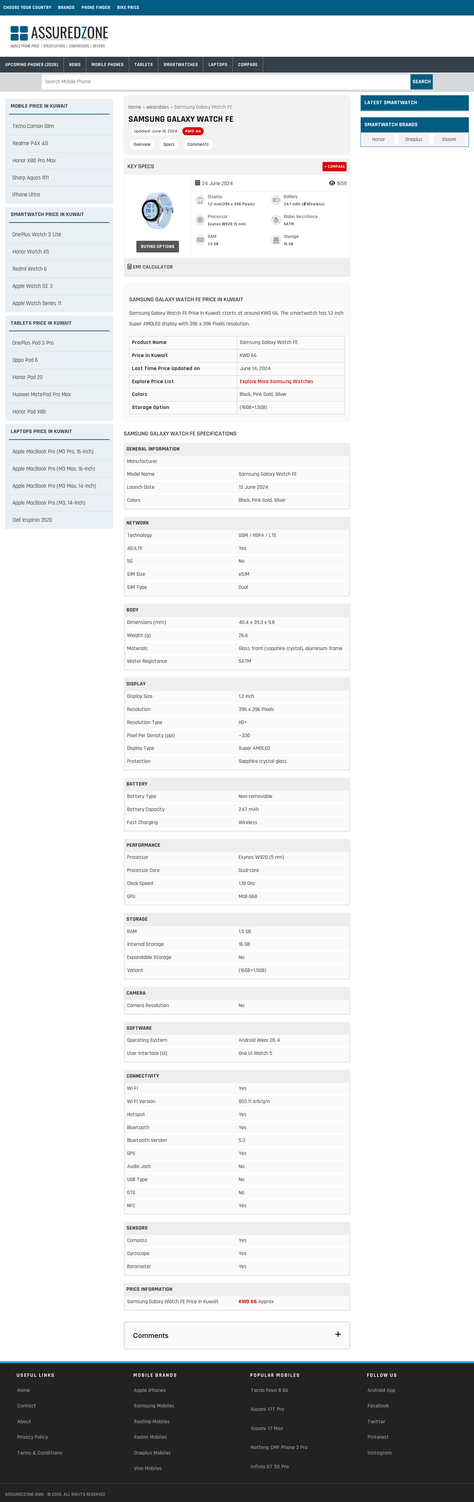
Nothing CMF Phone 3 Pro (279, 1447)
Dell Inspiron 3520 (32, 520)
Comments (198, 144)
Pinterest (378, 1437)
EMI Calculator (150, 267)
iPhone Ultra (26, 194)
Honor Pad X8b (29, 411)
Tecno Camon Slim (33, 126)
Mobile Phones (107, 65)
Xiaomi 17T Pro (267, 1409)
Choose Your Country (27, 7)
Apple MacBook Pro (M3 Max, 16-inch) (53, 469)
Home (134, 107)
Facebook (378, 1405)
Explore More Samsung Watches (276, 381)
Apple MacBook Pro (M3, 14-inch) (48, 503)
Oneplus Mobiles (152, 1453)
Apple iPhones (150, 1390)
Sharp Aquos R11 (30, 178)
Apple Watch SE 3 (32, 286)
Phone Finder (95, 7)
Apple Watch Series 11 (36, 303)
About (24, 1421)
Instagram (380, 1453)
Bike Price (128, 7)
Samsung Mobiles (154, 1405)
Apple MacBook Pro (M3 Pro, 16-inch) (52, 451)
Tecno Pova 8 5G (269, 1390)
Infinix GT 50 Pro (270, 1466)
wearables (157, 107)
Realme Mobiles (152, 1421)
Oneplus (413, 139)
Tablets (143, 65)
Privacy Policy (32, 1437)
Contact (26, 1405)
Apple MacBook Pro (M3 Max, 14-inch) (54, 486)
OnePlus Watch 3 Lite (36, 234)
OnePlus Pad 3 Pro (33, 343)
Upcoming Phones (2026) (31, 65)
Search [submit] (422, 81)
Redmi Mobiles (150, 1437)
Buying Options (157, 247)
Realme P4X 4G (30, 143)
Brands (66, 7)
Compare (248, 65)
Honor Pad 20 (27, 377)
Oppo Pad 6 (25, 360)
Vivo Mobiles (148, 1468)
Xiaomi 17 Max (267, 1428)
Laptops (217, 65)
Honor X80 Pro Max (34, 160)
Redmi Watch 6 (29, 269)
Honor (378, 139)
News (75, 65)
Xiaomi (449, 139)
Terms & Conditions (39, 1453)
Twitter (376, 1421)
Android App (381, 1390)
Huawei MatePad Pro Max (41, 394)
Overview (142, 144)
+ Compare (334, 166)
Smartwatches (180, 65)
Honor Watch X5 (30, 252)
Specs (168, 144)
